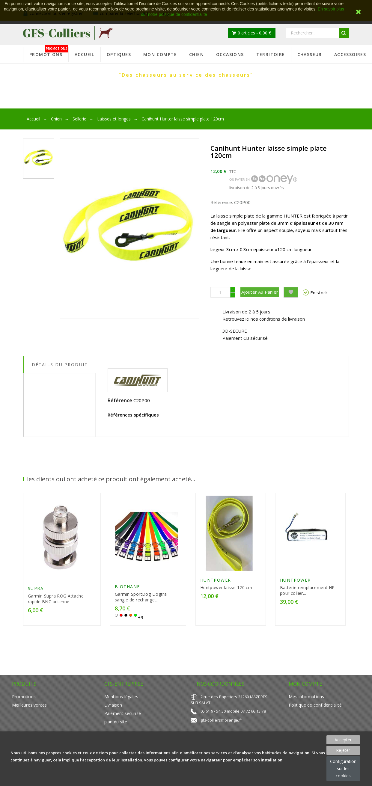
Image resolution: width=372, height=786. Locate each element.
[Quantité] (220, 292)
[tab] (59, 380)
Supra (35, 601)
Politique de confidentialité (315, 718)
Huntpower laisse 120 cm (227, 598)
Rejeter (343, 750)
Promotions (24, 709)
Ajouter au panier (268, 292)
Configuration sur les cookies (343, 768)
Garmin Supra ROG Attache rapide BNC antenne (56, 612)
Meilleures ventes (29, 718)
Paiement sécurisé (122, 726)
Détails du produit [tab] (60, 367)
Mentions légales (121, 709)
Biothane (128, 599)
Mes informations (306, 709)
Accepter (343, 740)
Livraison (113, 718)
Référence (120, 403)
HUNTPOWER (216, 590)
